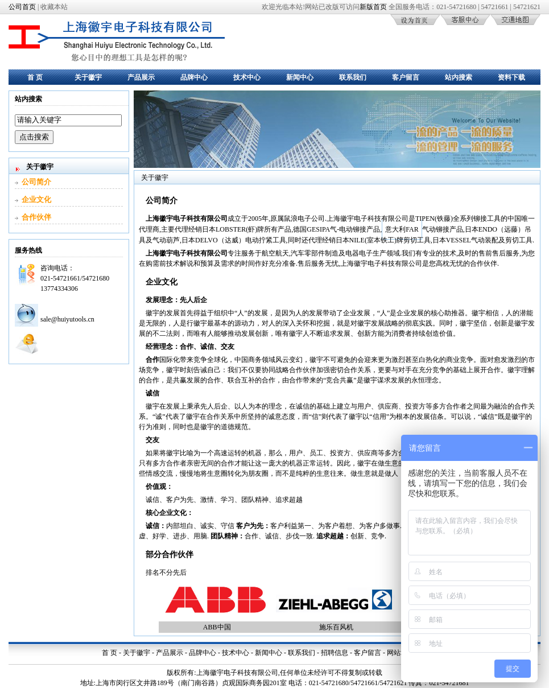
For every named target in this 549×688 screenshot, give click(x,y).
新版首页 (373, 7)
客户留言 (405, 77)
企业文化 (36, 199)
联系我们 (352, 77)
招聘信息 (334, 653)
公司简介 (36, 182)
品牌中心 (194, 77)
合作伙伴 (36, 217)
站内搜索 (458, 77)
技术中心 (247, 77)
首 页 (35, 77)
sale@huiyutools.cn (67, 319)
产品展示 (141, 77)
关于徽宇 (88, 77)
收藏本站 (54, 7)
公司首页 (22, 7)
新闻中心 (299, 77)
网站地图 (400, 653)
